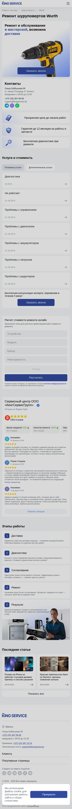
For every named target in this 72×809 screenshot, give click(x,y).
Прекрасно (48, 794)
